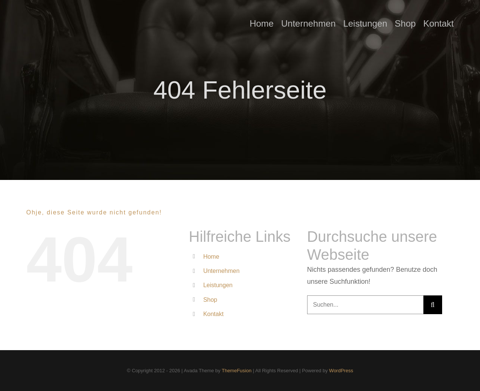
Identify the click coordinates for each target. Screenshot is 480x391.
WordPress (341, 370)
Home (211, 256)
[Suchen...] (365, 304)
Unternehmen (221, 271)
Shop (210, 300)
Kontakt (213, 314)
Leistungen (217, 285)
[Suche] (432, 304)
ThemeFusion (236, 370)
